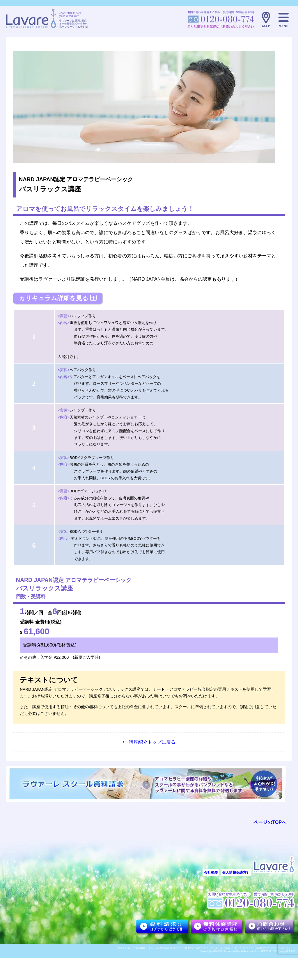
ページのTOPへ (269, 822)
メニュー (283, 19)
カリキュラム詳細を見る (58, 298)
